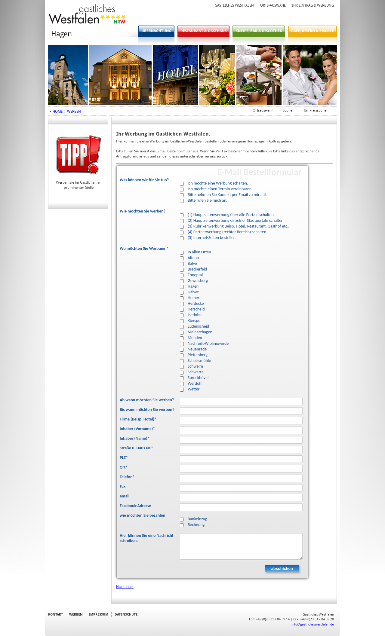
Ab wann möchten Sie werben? (147, 400)
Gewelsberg (198, 280)
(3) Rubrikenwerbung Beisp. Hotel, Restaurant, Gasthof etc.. (238, 226)
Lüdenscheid (198, 326)
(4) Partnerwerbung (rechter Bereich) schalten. (227, 232)
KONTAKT (55, 614)
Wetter (193, 389)
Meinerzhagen (200, 332)
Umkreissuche (315, 110)
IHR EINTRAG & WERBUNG (313, 5)
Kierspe (194, 320)
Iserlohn (195, 315)
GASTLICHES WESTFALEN (234, 5)
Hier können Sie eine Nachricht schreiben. (147, 538)
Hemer (193, 297)
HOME (58, 111)
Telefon (127, 477)
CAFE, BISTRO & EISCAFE (312, 31)
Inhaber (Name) (134, 438)
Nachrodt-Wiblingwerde (208, 343)
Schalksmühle (199, 360)
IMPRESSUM (98, 614)
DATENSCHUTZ (126, 614)
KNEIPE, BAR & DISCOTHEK (259, 31)
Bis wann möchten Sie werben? (147, 409)
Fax (122, 486)
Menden (195, 337)
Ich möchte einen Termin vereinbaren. (220, 189)
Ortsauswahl (263, 110)
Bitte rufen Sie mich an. (207, 200)
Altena (193, 257)
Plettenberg (198, 355)
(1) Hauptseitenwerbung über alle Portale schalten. (231, 215)
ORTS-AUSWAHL (273, 5)
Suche (287, 110)
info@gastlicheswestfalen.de (312, 624)
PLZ (124, 457)
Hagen (193, 286)
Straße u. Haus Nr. (136, 448)
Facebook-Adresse (135, 505)
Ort (124, 467)
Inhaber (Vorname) (137, 429)
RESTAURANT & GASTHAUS (203, 31)
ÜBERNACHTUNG (156, 31)
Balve (192, 263)
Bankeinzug (197, 519)
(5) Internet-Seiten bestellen (212, 237)
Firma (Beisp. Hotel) (138, 419)
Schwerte (196, 372)
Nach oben (125, 587)
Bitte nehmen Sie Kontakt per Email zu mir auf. (227, 194)
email (124, 496)
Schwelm (195, 366)
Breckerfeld (197, 269)
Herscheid (196, 309)
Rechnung (196, 524)
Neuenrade (197, 349)
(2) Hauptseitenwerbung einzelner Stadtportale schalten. (236, 220)
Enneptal (195, 275)
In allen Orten (199, 252)
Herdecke (196, 303)
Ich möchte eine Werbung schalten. (218, 183)
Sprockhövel (198, 377)
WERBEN (74, 111)
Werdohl (195, 383)
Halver (193, 292)
